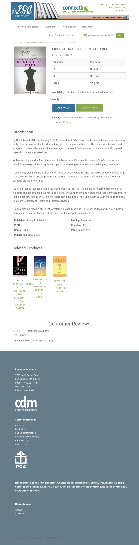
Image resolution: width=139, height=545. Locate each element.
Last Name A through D (35, 42)
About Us (19, 425)
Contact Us (20, 429)
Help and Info (70, 26)
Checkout (121, 10)
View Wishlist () (118, 7)
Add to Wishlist (89, 107)
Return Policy (21, 440)
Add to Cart (63, 107)
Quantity (54, 99)
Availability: (58, 92)
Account (51, 26)
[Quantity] (65, 98)
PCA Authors (18, 42)
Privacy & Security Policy (27, 436)
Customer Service (23, 444)
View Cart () (119, 4)
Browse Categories (29, 26)
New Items (88, 26)
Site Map (19, 513)
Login (105, 4)
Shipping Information (25, 433)
